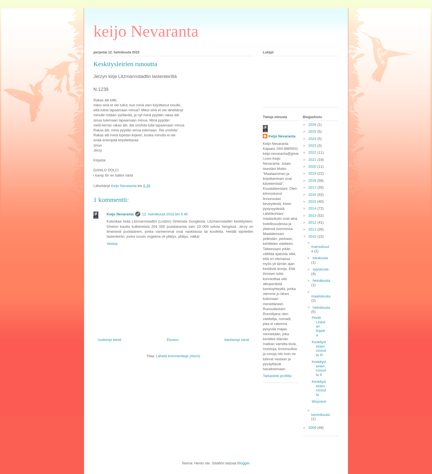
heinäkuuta (321, 280)
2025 (312, 131)
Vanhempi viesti (236, 340)
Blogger (243, 463)
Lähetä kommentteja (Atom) (178, 356)
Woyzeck (319, 401)
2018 (312, 180)
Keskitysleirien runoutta (319, 388)
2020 (312, 166)
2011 (312, 229)
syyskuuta (321, 269)
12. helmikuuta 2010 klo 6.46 (165, 214)
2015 (312, 201)
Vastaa (112, 244)
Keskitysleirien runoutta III (319, 348)
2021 (312, 160)
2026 (312, 125)
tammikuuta (320, 415)
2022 (312, 152)
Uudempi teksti (109, 340)
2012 (312, 222)
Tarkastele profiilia (277, 376)
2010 (312, 236)
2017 (312, 187)
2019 (312, 173)
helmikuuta (321, 307)
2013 (312, 215)
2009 (312, 428)
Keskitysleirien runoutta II (319, 368)
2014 (312, 208)
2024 (312, 139)
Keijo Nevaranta (120, 214)
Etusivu (173, 340)
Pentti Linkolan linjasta (318, 326)
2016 (312, 195)
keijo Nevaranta (145, 31)
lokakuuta (320, 258)
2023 (312, 145)
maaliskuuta (320, 296)
